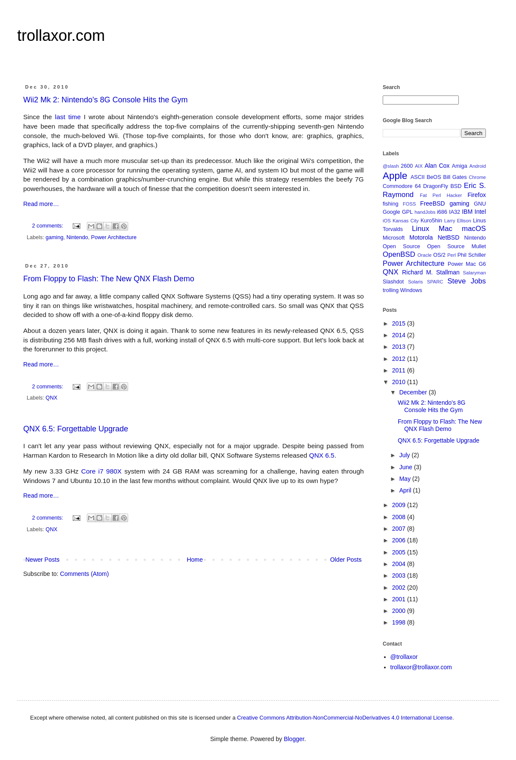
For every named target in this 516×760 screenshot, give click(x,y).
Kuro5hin (431, 221)
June (406, 467)
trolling (391, 290)
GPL (407, 212)
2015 (399, 323)
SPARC (435, 281)
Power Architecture (114, 237)
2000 (399, 610)
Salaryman (474, 272)
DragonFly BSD (442, 186)
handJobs (425, 212)
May (405, 478)
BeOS (434, 177)
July (405, 455)
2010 (399, 381)
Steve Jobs (466, 281)
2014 (399, 335)
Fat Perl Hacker (441, 195)
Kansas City (406, 220)
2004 (399, 563)
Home (195, 559)
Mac (445, 229)
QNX (51, 398)
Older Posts (346, 559)
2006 (399, 540)
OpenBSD (399, 254)
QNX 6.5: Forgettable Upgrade (75, 429)
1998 (399, 622)
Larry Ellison (457, 220)
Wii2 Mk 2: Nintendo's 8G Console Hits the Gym (105, 99)
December (413, 392)
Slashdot (393, 282)
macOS (474, 229)
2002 (399, 587)
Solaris (415, 281)
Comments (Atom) (84, 573)
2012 (399, 358)
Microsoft (394, 238)
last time (68, 116)
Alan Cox (436, 165)
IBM (467, 211)
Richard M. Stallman (431, 272)
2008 (399, 517)
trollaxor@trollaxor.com (421, 667)
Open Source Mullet (456, 246)
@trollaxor (404, 656)
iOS (387, 220)
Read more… (41, 203)
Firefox (476, 194)
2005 (399, 552)
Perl (451, 255)
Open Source (401, 246)
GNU (480, 204)
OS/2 (439, 255)
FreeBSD (432, 203)
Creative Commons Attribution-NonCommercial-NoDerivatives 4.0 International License (344, 717)
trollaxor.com (61, 35)
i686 (442, 212)
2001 (399, 599)
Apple (395, 175)
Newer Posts (42, 559)
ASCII (418, 177)
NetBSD (449, 237)
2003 (399, 575)
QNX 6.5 (322, 455)
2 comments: (48, 226)
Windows (411, 290)
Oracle (425, 255)
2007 (399, 528)
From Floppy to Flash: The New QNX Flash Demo (108, 278)
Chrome (477, 177)
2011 (399, 370)
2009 (399, 505)
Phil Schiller (472, 255)
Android (477, 166)
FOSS (409, 203)
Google (391, 212)
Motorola (421, 237)
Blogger (294, 738)
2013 (399, 346)
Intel (480, 211)
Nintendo (77, 237)
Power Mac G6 (467, 264)
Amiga (459, 166)
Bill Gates (455, 177)
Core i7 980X (101, 471)
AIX (419, 166)
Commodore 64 (402, 186)
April (406, 490)
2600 (407, 166)
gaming (54, 237)
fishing (390, 204)
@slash (391, 166)
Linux (420, 229)
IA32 (454, 212)
